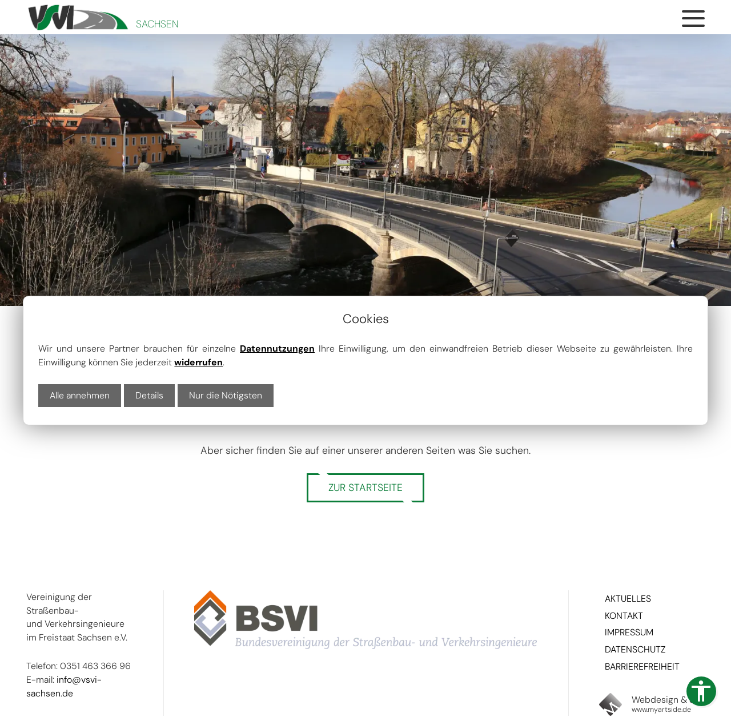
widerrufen (198, 362)
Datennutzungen (277, 349)
